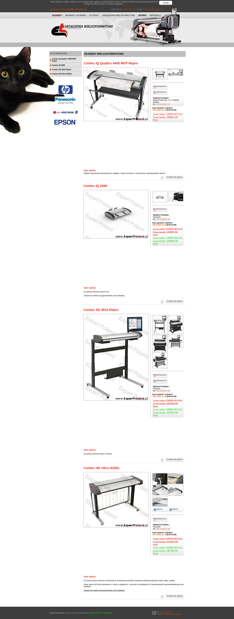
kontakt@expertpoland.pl (153, 9)
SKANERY (57, 15)
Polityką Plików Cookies (111, 2)
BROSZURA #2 (160, 92)
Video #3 (173, 509)
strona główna (80, 9)
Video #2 (158, 509)
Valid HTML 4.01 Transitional (101, 613)
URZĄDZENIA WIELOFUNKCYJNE (118, 15)
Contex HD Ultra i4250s (102, 468)
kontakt (74, 613)
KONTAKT (169, 15)
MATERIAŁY (155, 15)
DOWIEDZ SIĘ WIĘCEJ (174, 177)
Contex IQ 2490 (95, 186)
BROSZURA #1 (160, 86)
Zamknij (165, 3)
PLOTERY (94, 15)
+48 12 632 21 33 (130, 9)
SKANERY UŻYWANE (75, 15)
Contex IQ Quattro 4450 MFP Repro (111, 63)
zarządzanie (83, 613)
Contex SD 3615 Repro (101, 310)
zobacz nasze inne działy (61, 9)
